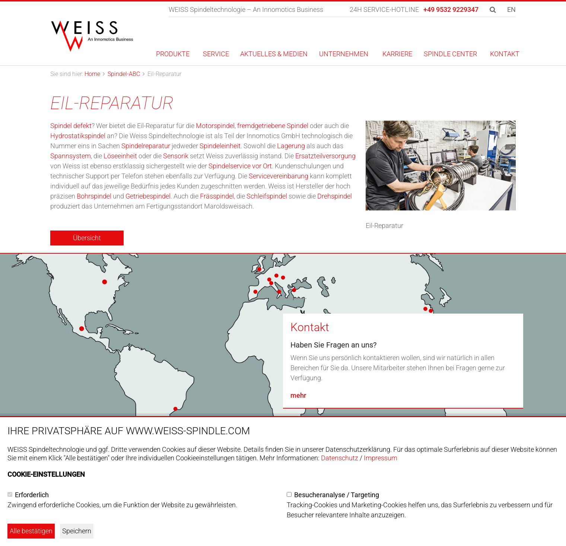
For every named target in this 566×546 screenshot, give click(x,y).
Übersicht (87, 238)
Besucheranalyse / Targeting (336, 495)
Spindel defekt (71, 126)
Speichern (76, 531)
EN (511, 9)
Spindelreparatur (145, 146)
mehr (298, 395)
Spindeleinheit (220, 146)
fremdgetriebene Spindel (272, 126)
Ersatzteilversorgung (325, 156)
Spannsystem (70, 156)
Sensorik (175, 156)
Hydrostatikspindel (77, 136)
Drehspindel (334, 196)
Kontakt (309, 327)
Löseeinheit (120, 156)
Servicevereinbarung (278, 176)
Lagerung (291, 146)
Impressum (380, 458)
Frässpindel (217, 196)
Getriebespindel (148, 196)
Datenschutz (339, 458)
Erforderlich (32, 495)
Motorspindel (215, 126)
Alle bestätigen (31, 531)
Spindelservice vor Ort (240, 166)
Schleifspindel (267, 196)
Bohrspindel (94, 196)
